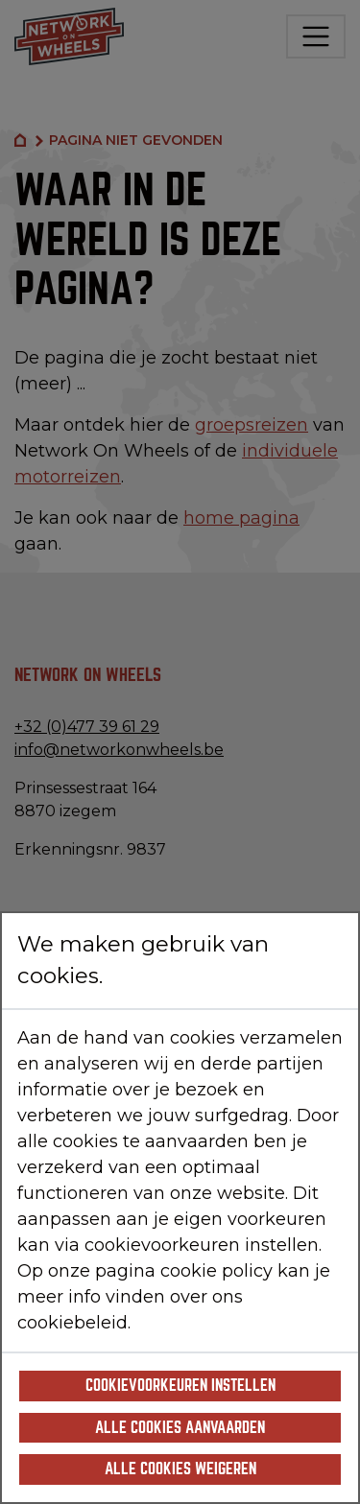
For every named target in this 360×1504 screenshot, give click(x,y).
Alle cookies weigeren (180, 1469)
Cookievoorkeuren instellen (180, 1385)
